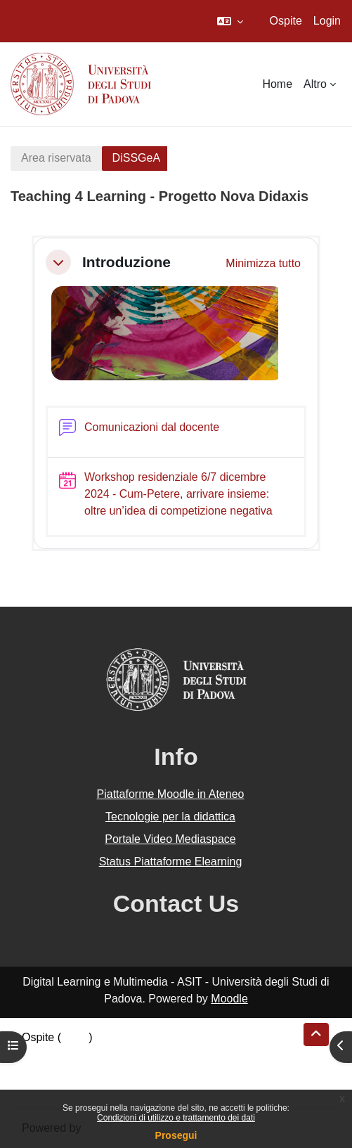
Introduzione (126, 262)
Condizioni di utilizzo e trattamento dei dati (176, 1118)
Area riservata (56, 158)
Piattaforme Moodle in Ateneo (171, 794)
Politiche (43, 1071)
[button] (230, 21)
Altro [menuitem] (315, 84)
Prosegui (176, 1135)
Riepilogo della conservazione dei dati (116, 1054)
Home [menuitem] (277, 84)
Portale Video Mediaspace (170, 839)
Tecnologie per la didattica (170, 817)
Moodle (229, 999)
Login (327, 21)
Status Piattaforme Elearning (170, 862)
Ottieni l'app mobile (69, 1088)
